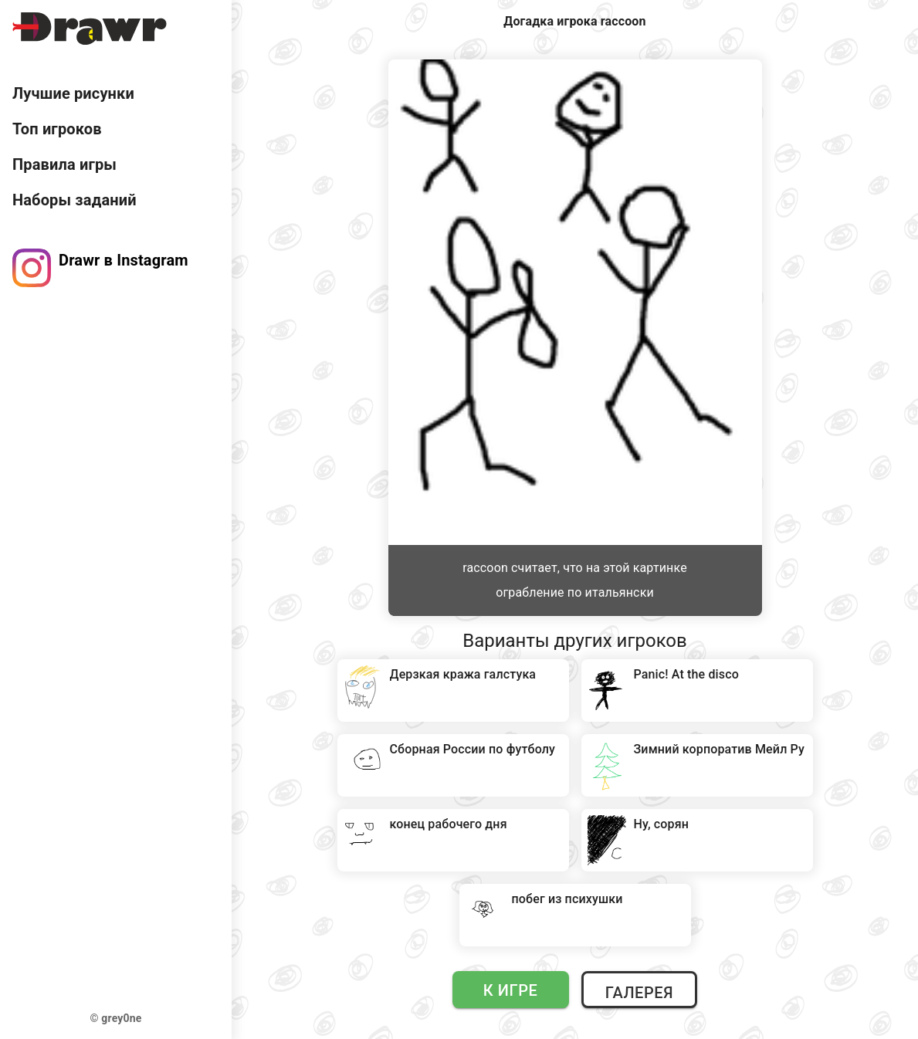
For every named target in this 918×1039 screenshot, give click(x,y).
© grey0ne (116, 1018)
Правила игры (64, 164)
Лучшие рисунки (73, 93)
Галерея (639, 992)
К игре (510, 990)
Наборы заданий (74, 200)
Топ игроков (57, 129)
